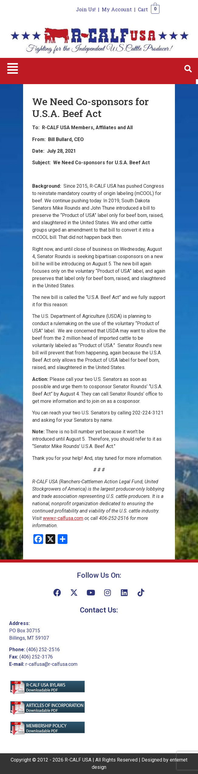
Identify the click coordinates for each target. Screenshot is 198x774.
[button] (12, 68)
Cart (143, 9)
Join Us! (86, 9)
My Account (117, 9)
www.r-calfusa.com (63, 518)
